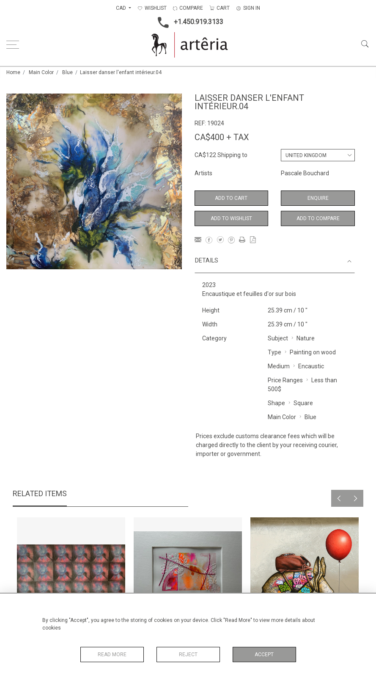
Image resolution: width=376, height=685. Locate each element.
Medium (279, 366)
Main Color (41, 72)
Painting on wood (313, 352)
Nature (305, 338)
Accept (264, 654)
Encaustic (311, 366)
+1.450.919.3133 (188, 22)
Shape (276, 403)
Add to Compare (318, 218)
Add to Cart (231, 198)
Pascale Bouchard (305, 173)
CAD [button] (121, 8)
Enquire (318, 198)
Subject (278, 338)
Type (274, 352)
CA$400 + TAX (222, 137)
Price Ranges (285, 380)
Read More (112, 654)
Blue (67, 72)
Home (13, 72)
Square (303, 403)
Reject (188, 654)
